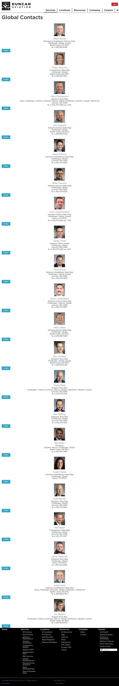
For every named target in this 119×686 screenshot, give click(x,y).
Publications (66, 642)
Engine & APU (28, 650)
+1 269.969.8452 (59, 365)
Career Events (105, 646)
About (82, 632)
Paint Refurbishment (28, 668)
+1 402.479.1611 (59, 423)
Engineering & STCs (28, 653)
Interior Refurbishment (28, 659)
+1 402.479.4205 (59, 191)
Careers (108, 10)
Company (94, 10)
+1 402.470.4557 (59, 307)
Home (4, 629)
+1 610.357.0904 (59, 451)
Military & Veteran (107, 641)
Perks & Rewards (106, 644)
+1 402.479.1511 (59, 394)
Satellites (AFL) (47, 637)
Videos (64, 650)
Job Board (104, 632)
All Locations (47, 632)
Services (50, 10)
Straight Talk (66, 647)
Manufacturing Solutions (28, 664)
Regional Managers (49, 642)
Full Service (46, 635)
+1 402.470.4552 (59, 278)
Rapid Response (48, 640)
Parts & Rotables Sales (29, 672)
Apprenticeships (106, 635)
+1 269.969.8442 (59, 134)
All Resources (66, 632)
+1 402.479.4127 (59, 536)
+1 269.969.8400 (59, 623)
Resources (80, 10)
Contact (83, 635)
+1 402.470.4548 (56, 105)
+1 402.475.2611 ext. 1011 (59, 249)
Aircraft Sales (28, 635)
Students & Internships (104, 638)
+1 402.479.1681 (59, 507)
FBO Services (28, 656)
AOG (115, 4)
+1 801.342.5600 (59, 565)
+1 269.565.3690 (59, 336)
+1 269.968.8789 (59, 594)
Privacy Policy (6, 683)
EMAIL (6, 50)
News (63, 640)
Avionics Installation (27, 642)
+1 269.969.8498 (59, 47)
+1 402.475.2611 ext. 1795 (59, 220)
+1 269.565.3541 (59, 76)
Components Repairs (28, 646)
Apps (63, 635)
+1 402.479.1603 (59, 163)
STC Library (65, 645)
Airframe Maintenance (28, 638)
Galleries (64, 637)
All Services (27, 632)
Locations (64, 10)
